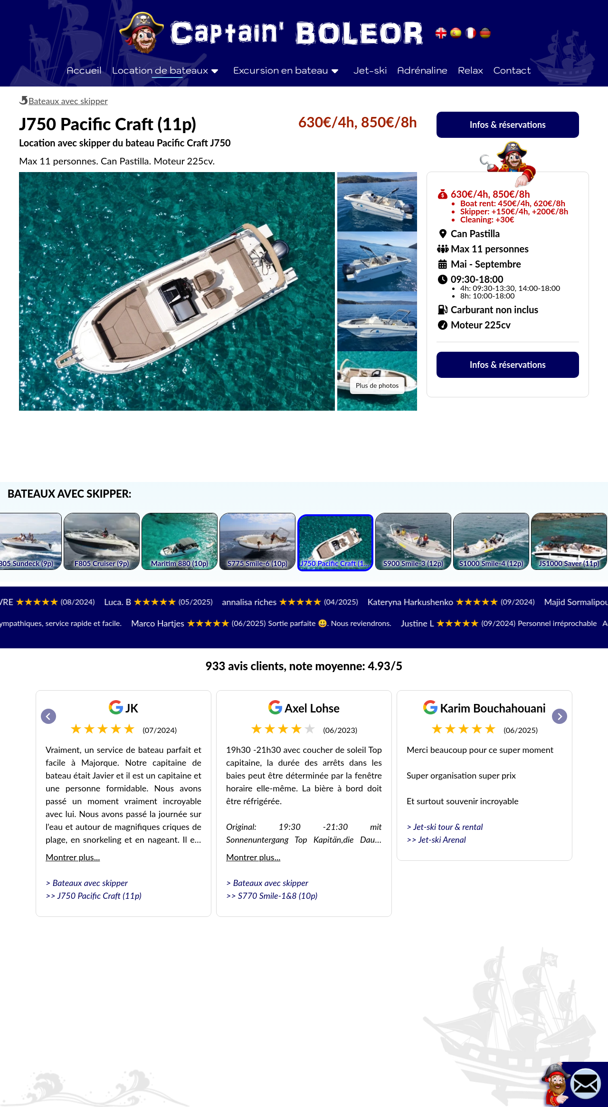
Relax (470, 70)
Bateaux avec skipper (68, 101)
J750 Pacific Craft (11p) (99, 895)
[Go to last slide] (48, 716)
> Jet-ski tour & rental (445, 826)
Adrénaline (422, 70)
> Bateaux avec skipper (87, 882)
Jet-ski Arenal (442, 839)
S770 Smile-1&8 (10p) (277, 895)
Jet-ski (370, 70)
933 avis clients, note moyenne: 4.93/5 (304, 666)
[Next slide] (559, 716)
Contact (512, 70)
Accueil (84, 70)
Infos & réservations (508, 124)
